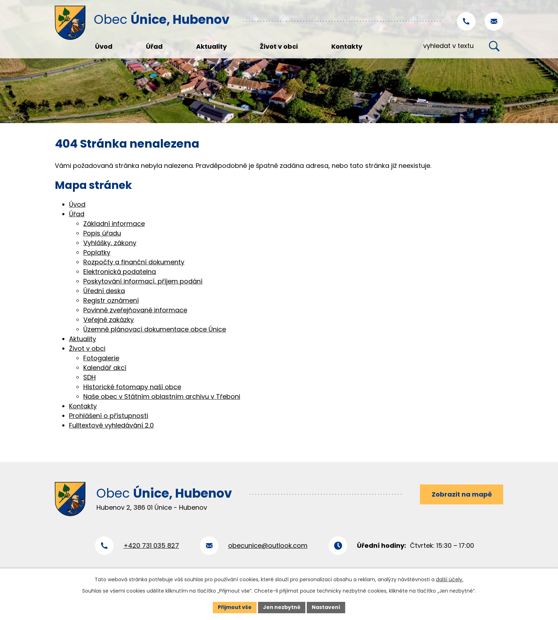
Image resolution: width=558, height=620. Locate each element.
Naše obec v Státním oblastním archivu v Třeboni (161, 396)
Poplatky (96, 252)
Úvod (77, 204)
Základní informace (114, 223)
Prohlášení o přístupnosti (108, 415)
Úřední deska (104, 290)
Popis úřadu (102, 233)
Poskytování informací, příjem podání (142, 281)
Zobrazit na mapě (462, 494)
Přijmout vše (235, 607)
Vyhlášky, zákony (109, 242)
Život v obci (87, 348)
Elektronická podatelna (119, 271)
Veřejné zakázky (108, 319)
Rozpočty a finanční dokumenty (133, 262)
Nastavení (326, 607)
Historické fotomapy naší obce (132, 386)
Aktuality (82, 338)
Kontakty (83, 406)
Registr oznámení (111, 300)
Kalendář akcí (104, 367)
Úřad (76, 214)
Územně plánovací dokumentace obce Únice (154, 329)
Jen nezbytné (281, 607)
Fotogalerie (101, 358)
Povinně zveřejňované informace (135, 310)
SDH (89, 377)
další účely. (449, 579)
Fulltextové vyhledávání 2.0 (111, 425)
